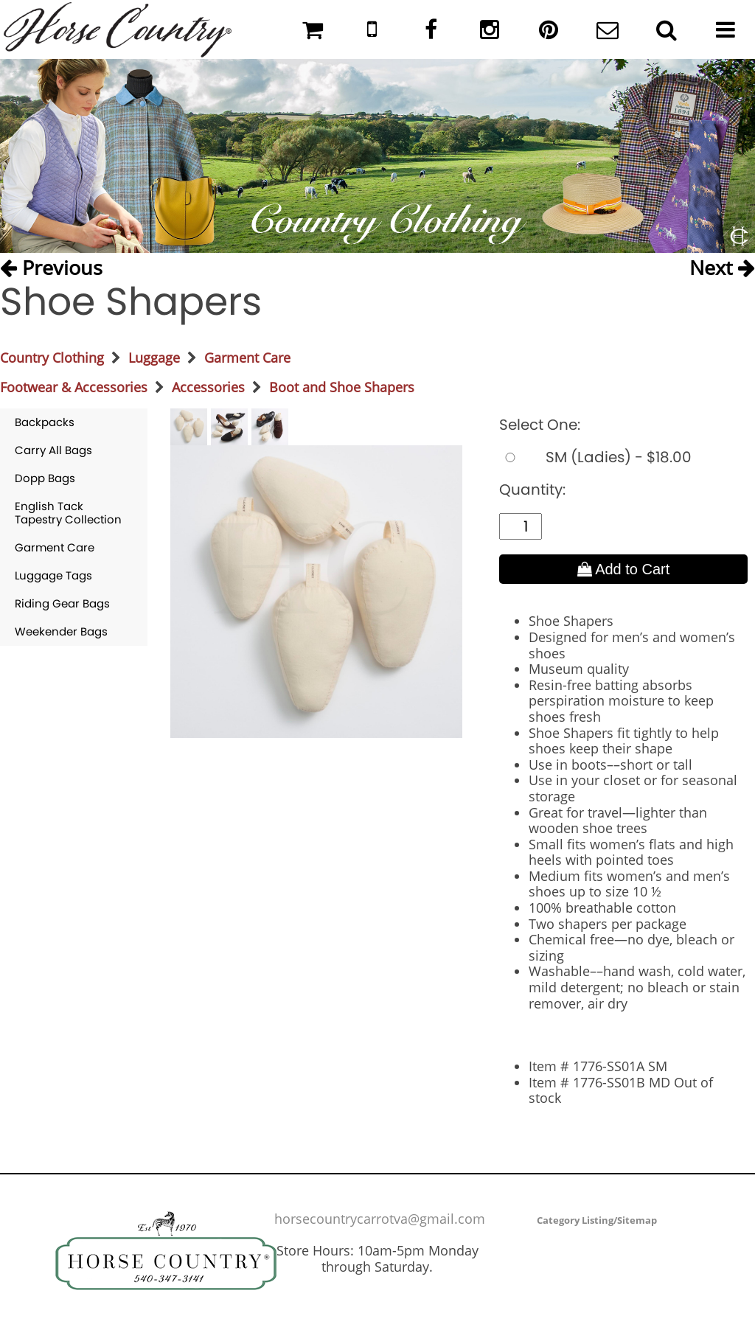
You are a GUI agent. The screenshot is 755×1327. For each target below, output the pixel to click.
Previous (51, 267)
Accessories (208, 387)
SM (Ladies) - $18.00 (595, 457)
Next (722, 267)
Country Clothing (52, 357)
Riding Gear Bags (62, 603)
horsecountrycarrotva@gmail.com (379, 1218)
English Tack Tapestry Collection (68, 512)
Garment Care (247, 357)
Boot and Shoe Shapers (341, 387)
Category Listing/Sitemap (597, 1220)
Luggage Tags (53, 575)
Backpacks (44, 422)
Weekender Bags (61, 631)
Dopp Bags (45, 478)
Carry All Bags (53, 450)
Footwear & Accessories (73, 387)
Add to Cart (623, 569)
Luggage (154, 357)
